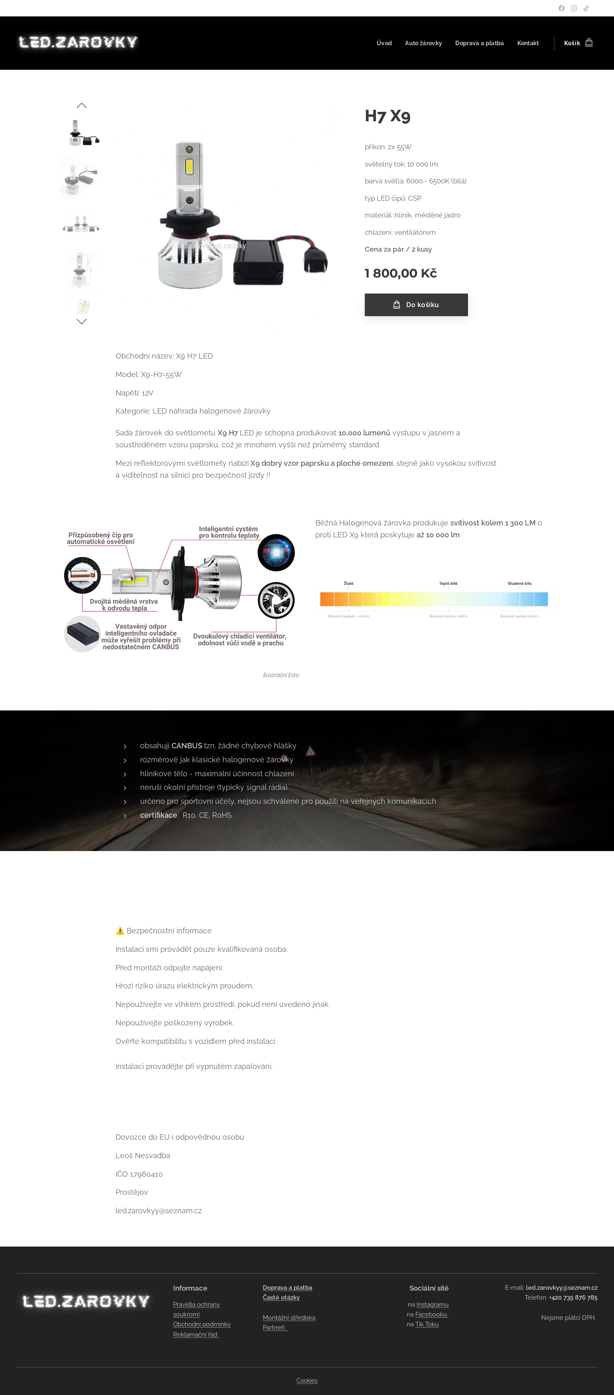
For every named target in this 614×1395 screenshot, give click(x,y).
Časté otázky (281, 1297)
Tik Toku (426, 1324)
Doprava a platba (287, 1287)
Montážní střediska (289, 1317)
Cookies (307, 1380)
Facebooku (431, 1314)
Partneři (275, 1327)
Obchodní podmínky (202, 1324)
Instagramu (432, 1304)
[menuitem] (380, 43)
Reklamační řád (196, 1334)
